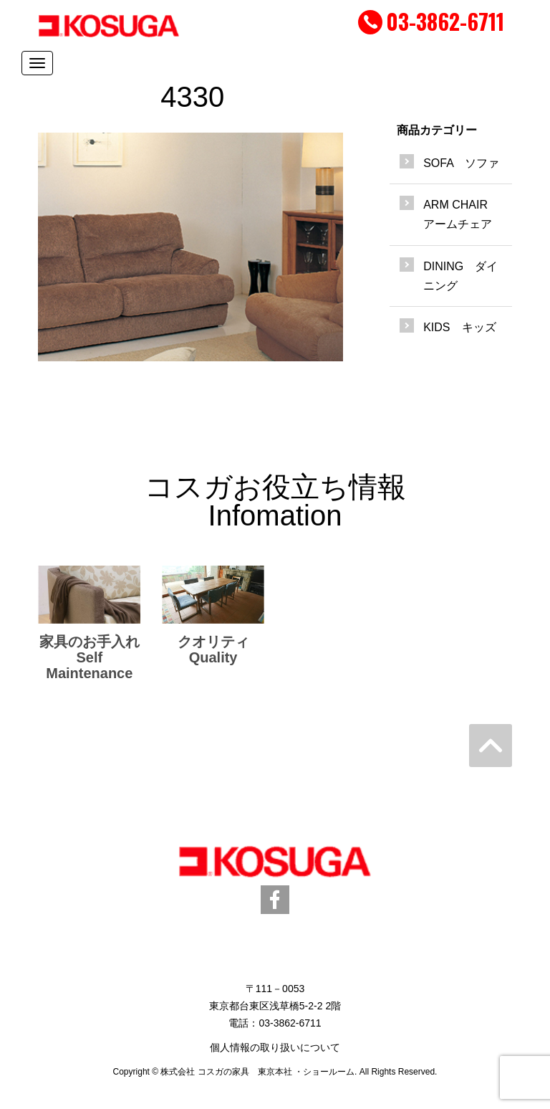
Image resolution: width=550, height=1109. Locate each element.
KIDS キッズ (459, 327)
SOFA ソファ (461, 163)
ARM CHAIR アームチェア (461, 214)
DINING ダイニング (460, 276)
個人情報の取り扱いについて (275, 1047)
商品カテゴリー (437, 130)
